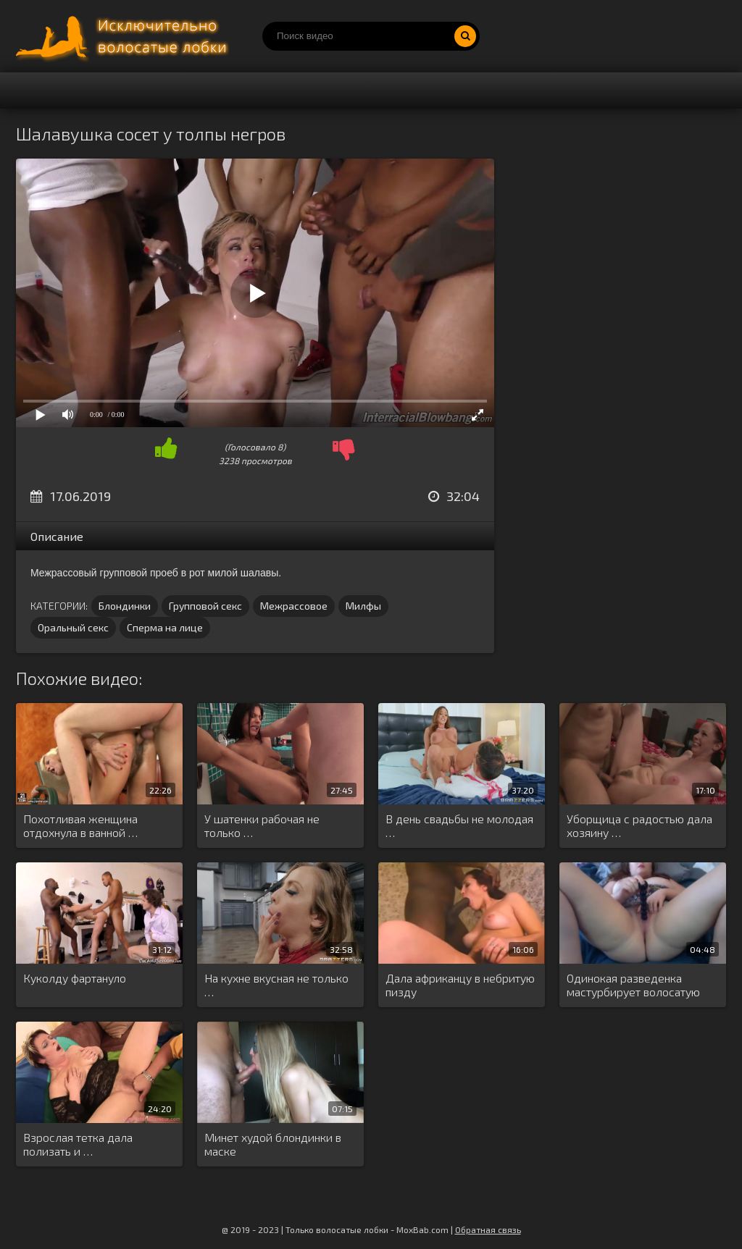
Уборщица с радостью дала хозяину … (639, 825)
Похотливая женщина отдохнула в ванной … (80, 825)
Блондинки (125, 606)
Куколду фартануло (74, 978)
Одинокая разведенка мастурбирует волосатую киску (633, 985)
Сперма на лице (165, 627)
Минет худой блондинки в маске (272, 1144)
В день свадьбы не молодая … (459, 825)
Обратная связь (488, 1229)
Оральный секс (73, 627)
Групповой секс (205, 606)
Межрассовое (294, 606)
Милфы (363, 606)
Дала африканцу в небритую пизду (460, 984)
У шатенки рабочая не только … (262, 825)
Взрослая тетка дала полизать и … (78, 1144)
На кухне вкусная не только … (276, 984)
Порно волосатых (124, 36)
